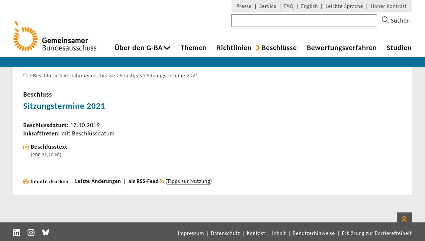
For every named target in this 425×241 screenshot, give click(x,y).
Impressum (191, 233)
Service (268, 6)
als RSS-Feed (143, 181)
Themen (194, 47)
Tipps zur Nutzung (188, 181)
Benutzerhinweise (314, 233)
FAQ (289, 6)
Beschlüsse (279, 47)
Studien (399, 47)
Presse (244, 6)
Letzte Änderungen (98, 181)
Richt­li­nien (234, 47)
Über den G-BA (139, 47)
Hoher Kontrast (389, 6)
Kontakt (256, 233)
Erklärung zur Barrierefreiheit (377, 233)
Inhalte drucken (50, 181)
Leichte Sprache (344, 6)
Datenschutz (225, 233)
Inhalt (279, 233)
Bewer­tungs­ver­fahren (342, 47)
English (309, 6)
